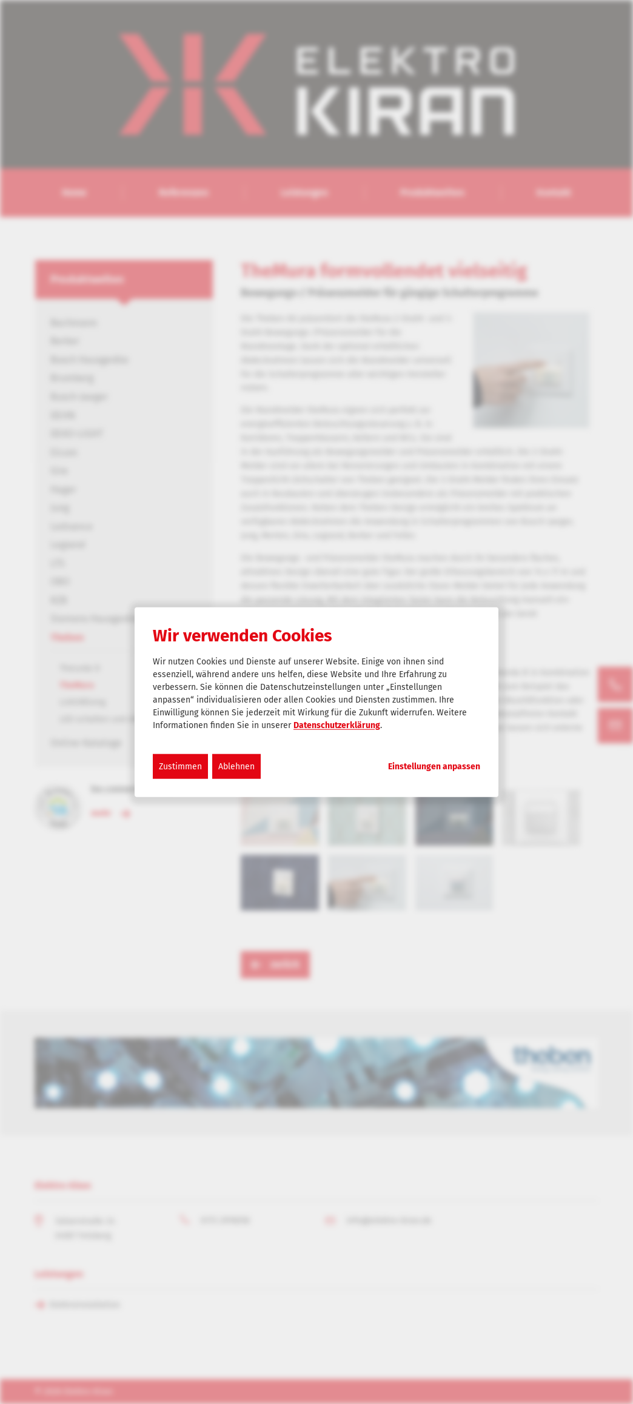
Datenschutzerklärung (336, 725)
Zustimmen (180, 766)
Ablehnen (236, 766)
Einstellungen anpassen (434, 766)
